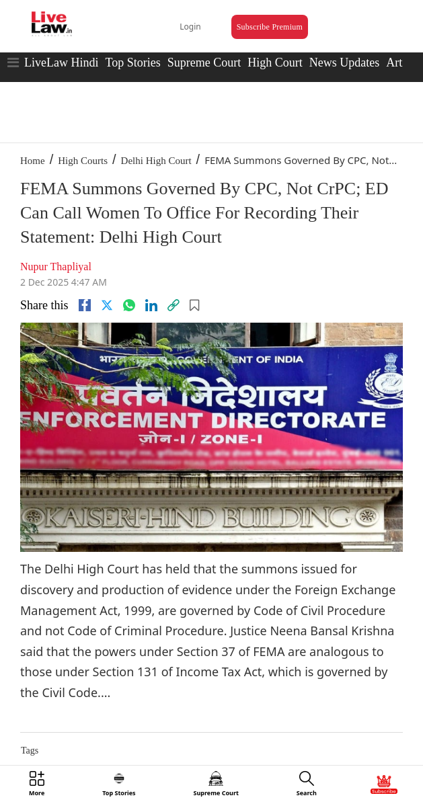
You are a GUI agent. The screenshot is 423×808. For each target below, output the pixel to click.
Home (32, 160)
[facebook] (85, 305)
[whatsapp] (129, 305)
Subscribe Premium (270, 27)
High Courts (83, 160)
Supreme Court (204, 62)
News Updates (344, 62)
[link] (173, 305)
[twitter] (107, 305)
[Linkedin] (151, 305)
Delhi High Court (156, 160)
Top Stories (132, 62)
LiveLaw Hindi (61, 62)
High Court (275, 62)
